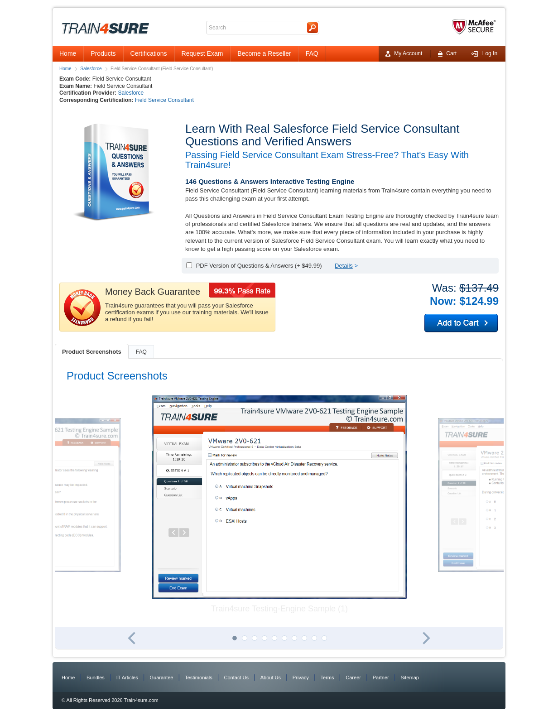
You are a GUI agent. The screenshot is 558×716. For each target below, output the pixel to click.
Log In (484, 53)
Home (67, 53)
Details (344, 265)
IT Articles (127, 677)
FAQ (312, 53)
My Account (403, 53)
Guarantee (161, 677)
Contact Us (236, 677)
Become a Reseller (264, 53)
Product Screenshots (91, 351)
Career (353, 677)
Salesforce (90, 68)
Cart (447, 53)
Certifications (148, 53)
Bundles (96, 677)
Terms (327, 677)
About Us (270, 677)
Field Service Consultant (164, 100)
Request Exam (202, 53)
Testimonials (198, 677)
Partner (381, 677)
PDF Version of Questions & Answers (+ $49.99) (259, 265)
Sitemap (410, 677)
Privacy (301, 677)
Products (103, 53)
